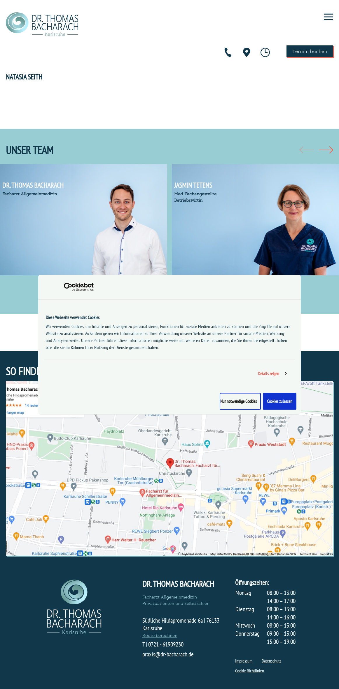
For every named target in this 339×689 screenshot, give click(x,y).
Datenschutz (271, 661)
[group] (83, 219)
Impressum (243, 661)
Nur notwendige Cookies (238, 401)
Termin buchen (309, 51)
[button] (326, 150)
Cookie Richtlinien (249, 671)
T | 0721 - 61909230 (163, 644)
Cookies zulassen (279, 401)
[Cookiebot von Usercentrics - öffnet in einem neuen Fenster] (68, 286)
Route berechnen (159, 635)
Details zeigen (268, 373)
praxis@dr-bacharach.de (168, 654)
